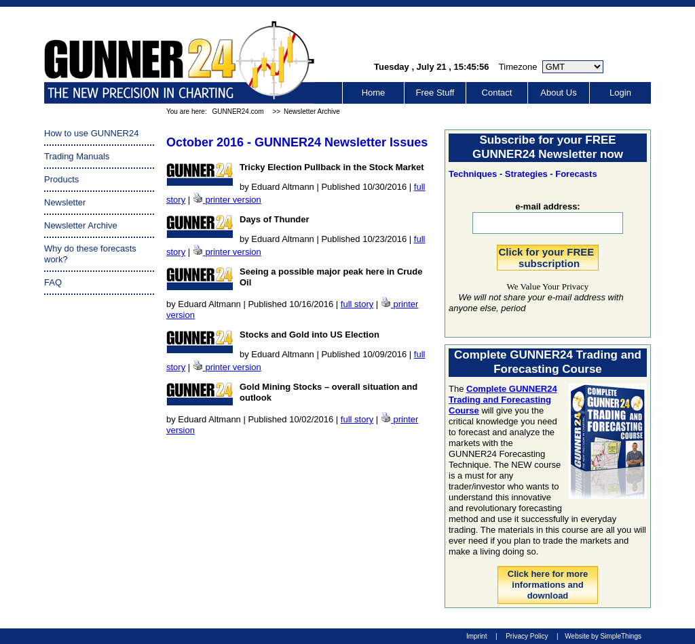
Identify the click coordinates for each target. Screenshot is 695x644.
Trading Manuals (76, 156)
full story (357, 304)
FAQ (53, 282)
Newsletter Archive (312, 111)
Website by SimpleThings (603, 636)
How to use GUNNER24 (91, 133)
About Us (558, 92)
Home (374, 92)
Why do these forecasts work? (90, 253)
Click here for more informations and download (548, 585)
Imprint (476, 636)
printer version (233, 200)
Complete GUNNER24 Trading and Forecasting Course (503, 400)
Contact (497, 92)
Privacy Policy (527, 636)
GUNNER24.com (237, 111)
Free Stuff (435, 92)
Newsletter (65, 202)
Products (61, 179)
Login (620, 92)
